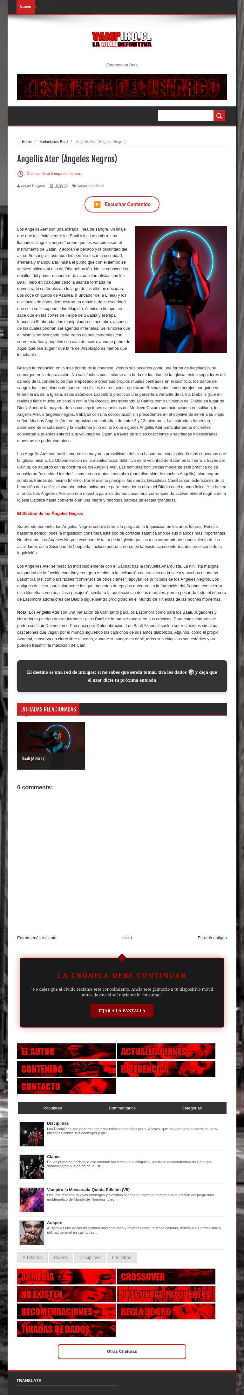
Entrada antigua (212, 937)
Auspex (54, 1222)
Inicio (127, 937)
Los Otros (122, 1257)
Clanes (54, 1156)
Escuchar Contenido (122, 204)
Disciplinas (58, 1123)
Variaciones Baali (90, 186)
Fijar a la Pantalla (122, 1011)
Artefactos (33, 1257)
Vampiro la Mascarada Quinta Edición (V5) (88, 1189)
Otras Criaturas (122, 1351)
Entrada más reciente (37, 937)
